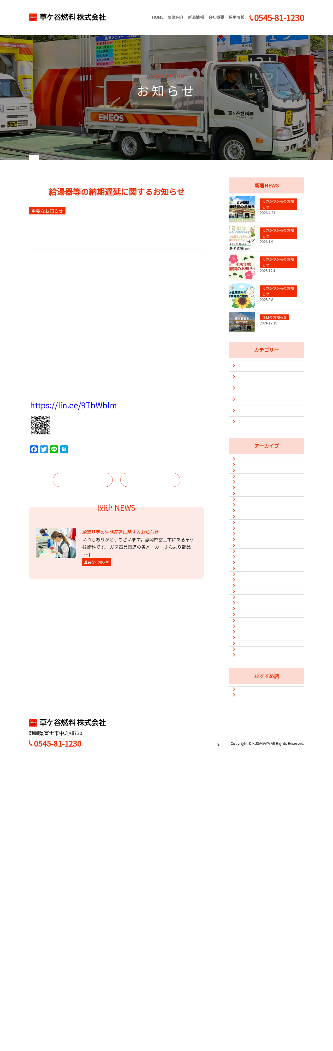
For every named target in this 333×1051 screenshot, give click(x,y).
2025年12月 (250, 529)
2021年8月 (248, 836)
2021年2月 (248, 898)
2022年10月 (250, 713)
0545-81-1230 (58, 1034)
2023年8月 (248, 627)
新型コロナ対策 (250, 441)
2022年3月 (248, 763)
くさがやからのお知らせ (258, 419)
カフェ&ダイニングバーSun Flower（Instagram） (264, 966)
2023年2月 (248, 664)
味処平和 (247, 982)
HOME (158, 17)
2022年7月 (248, 738)
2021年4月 (248, 873)
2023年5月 (248, 639)
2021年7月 (248, 849)
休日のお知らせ (250, 430)
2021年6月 (248, 861)
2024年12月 (250, 553)
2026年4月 (248, 504)
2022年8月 (248, 726)
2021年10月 (250, 812)
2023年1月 (248, 676)
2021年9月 (248, 824)
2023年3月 (248, 652)
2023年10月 (250, 615)
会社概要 (216, 17)
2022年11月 (250, 701)
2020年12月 (250, 923)
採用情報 (236, 17)
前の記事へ (83, 696)
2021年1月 (248, 910)
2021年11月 (250, 799)
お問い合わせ (288, 1015)
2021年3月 (248, 886)
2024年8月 (248, 565)
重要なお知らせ (250, 452)
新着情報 (196, 17)
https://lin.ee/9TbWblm (73, 622)
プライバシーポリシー (202, 1034)
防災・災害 (246, 464)
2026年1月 (248, 516)
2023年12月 (250, 602)
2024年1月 (248, 590)
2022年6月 (248, 750)
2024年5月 (248, 578)
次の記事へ (150, 696)
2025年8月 (248, 541)
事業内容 (176, 17)
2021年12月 (250, 787)
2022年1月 (248, 775)
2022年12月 (250, 689)
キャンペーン (248, 407)
